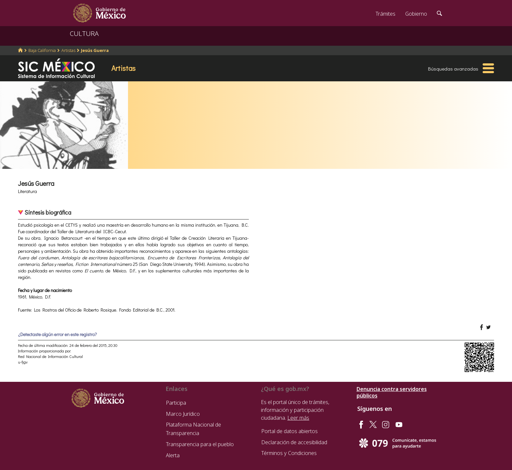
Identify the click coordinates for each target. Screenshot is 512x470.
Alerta (173, 455)
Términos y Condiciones (289, 453)
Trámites (385, 13)
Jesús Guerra (95, 50)
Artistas (68, 50)
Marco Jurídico (183, 413)
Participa (176, 402)
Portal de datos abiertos (289, 431)
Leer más (298, 417)
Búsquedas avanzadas (453, 68)
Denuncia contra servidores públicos (392, 392)
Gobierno (416, 13)
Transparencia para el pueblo (200, 444)
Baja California (42, 50)
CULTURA (84, 33)
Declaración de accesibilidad (294, 442)
